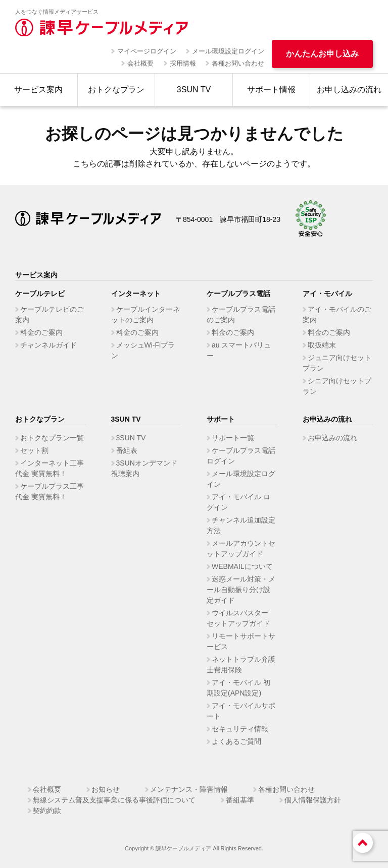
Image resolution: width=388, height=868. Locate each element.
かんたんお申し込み (322, 53)
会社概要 (140, 63)
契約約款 (47, 810)
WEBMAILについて (242, 566)
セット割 (34, 450)
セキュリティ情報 (240, 729)
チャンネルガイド (48, 345)
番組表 (126, 450)
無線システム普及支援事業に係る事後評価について (114, 800)
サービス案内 (38, 89)
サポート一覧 (233, 438)
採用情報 (183, 63)
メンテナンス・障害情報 (189, 789)
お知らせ (105, 789)
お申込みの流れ (332, 438)
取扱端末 (322, 345)
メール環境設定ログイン (228, 51)
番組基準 (240, 800)
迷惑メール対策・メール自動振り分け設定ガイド (241, 589)
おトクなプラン (116, 89)
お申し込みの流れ (349, 89)
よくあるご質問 (236, 741)
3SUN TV (194, 89)
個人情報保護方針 (312, 800)
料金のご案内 (41, 332)
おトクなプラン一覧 (52, 438)
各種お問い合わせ (238, 63)
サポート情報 (271, 89)
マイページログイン (146, 51)
